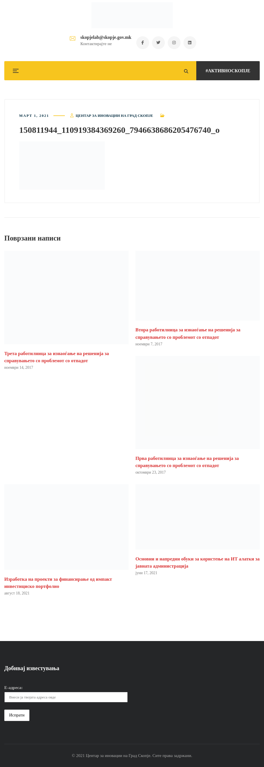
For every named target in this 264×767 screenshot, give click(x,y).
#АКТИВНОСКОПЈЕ (228, 70)
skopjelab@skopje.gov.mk (105, 37)
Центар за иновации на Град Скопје (114, 115)
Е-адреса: (13, 687)
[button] (62, 165)
